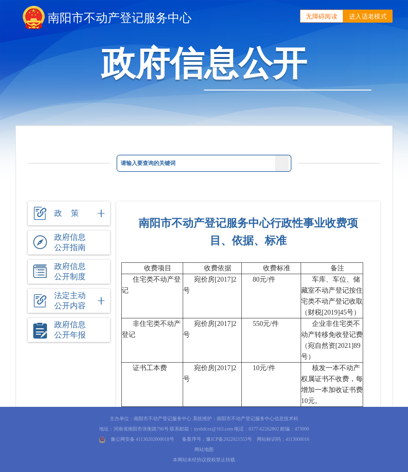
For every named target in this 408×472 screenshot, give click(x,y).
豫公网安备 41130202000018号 (142, 439)
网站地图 (204, 449)
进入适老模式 (368, 16)
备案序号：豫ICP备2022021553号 (217, 439)
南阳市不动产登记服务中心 (120, 17)
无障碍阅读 (321, 16)
